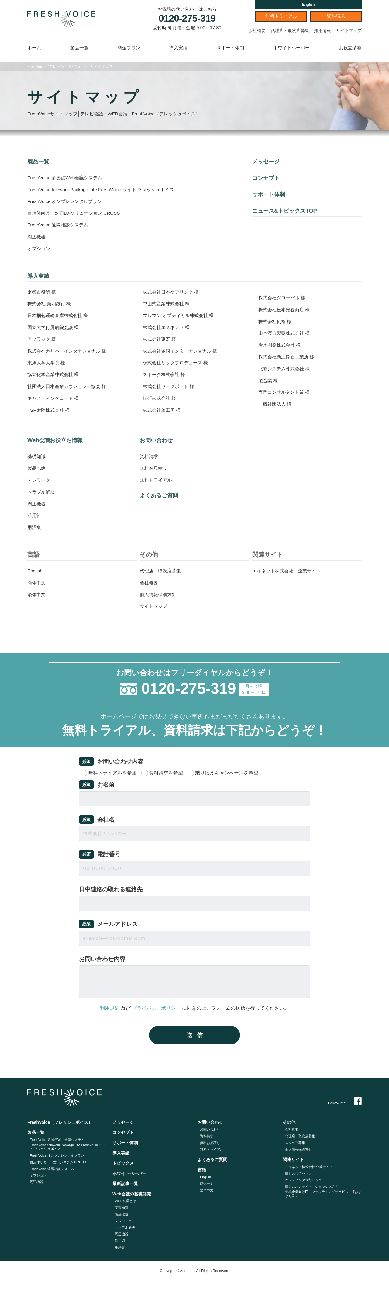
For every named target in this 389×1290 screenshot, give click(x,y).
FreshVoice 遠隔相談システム (59, 224)
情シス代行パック (298, 1173)
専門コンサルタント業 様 (285, 392)
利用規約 (109, 1008)
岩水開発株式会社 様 (280, 345)
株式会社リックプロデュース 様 (177, 362)
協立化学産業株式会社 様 (54, 374)
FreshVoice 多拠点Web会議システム (67, 177)
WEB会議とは (125, 1201)
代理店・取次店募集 (290, 30)
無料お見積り (154, 468)
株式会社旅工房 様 (163, 410)
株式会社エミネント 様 (168, 327)
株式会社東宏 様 (160, 339)
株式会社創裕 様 (276, 321)
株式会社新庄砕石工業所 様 (288, 356)
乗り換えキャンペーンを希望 (226, 772)
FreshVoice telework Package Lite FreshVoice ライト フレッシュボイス (104, 189)
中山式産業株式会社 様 (168, 303)
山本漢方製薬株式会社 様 (285, 333)
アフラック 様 (42, 339)
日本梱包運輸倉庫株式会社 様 (59, 315)
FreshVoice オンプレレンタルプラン (66, 201)
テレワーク (39, 480)
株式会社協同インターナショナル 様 (182, 351)
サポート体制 (230, 47)
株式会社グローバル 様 (283, 297)
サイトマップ (349, 30)
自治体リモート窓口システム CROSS (58, 1162)
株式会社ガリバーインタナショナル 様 (69, 351)
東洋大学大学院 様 (47, 362)
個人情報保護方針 (159, 594)
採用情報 (322, 30)
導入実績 (178, 47)
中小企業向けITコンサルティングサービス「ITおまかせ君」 (323, 1194)
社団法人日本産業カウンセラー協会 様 (69, 386)
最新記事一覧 (125, 1183)
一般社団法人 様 (276, 404)
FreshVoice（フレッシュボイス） (54, 67)
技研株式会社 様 (160, 398)
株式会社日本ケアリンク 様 (172, 292)
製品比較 (37, 468)
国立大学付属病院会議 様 (54, 327)
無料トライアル (281, 16)
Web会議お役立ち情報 (58, 440)
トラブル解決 (42, 492)
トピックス (123, 1163)
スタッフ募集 (295, 1143)
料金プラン (129, 47)
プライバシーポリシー (156, 1008)
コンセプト (267, 177)
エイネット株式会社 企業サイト (288, 570)
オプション (39, 248)
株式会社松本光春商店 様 (285, 309)
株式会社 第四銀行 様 (50, 303)
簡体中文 (37, 582)
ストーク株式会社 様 (165, 374)
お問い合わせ (158, 440)
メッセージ (267, 161)
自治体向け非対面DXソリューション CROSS (76, 212)
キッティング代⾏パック (303, 1180)
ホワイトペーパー (291, 47)
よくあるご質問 (161, 495)
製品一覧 (79, 47)
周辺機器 (37, 236)
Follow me (345, 1102)
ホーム (34, 47)
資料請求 (336, 16)
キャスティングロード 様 (54, 398)
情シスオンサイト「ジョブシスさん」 (313, 1186)
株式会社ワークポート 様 (170, 386)
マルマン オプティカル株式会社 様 (181, 315)
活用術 (34, 515)
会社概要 (257, 30)
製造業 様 (268, 380)
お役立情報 (350, 47)
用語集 (34, 527)
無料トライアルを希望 (112, 772)
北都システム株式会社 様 (285, 368)
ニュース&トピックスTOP (288, 210)
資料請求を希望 (166, 772)
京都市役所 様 (42, 292)
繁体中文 (37, 594)
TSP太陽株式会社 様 (49, 410)
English (308, 4)
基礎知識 (37, 456)
